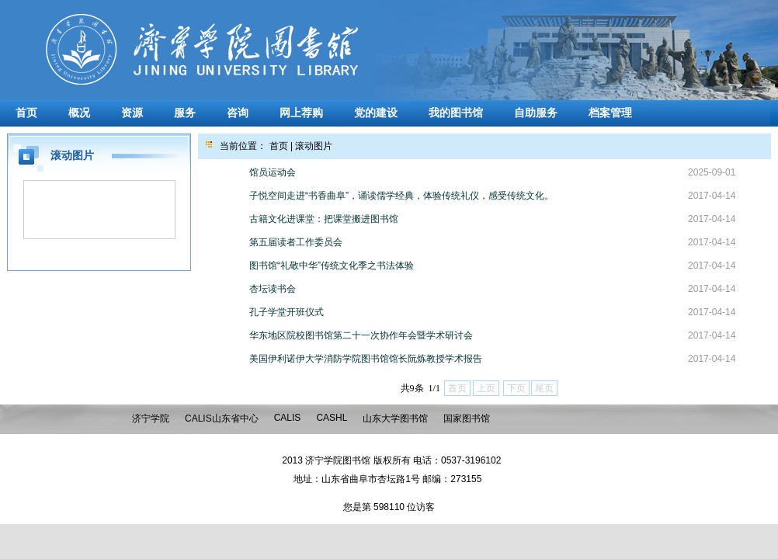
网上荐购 (301, 112)
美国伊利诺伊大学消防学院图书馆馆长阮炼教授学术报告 (365, 358)
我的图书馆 (456, 112)
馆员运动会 (272, 172)
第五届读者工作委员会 (295, 242)
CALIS (287, 417)
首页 (26, 112)
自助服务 (535, 112)
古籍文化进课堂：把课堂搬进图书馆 (323, 219)
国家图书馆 (466, 418)
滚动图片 (313, 146)
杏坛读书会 (272, 288)
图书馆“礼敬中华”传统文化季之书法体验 (331, 265)
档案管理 (610, 112)
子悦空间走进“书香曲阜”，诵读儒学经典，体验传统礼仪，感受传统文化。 (401, 195)
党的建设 (376, 112)
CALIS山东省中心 (222, 418)
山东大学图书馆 (395, 418)
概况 (79, 112)
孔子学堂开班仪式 (286, 312)
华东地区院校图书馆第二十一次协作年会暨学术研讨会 (361, 335)
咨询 (237, 112)
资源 (132, 112)
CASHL (331, 417)
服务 (185, 112)
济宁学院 (150, 418)
